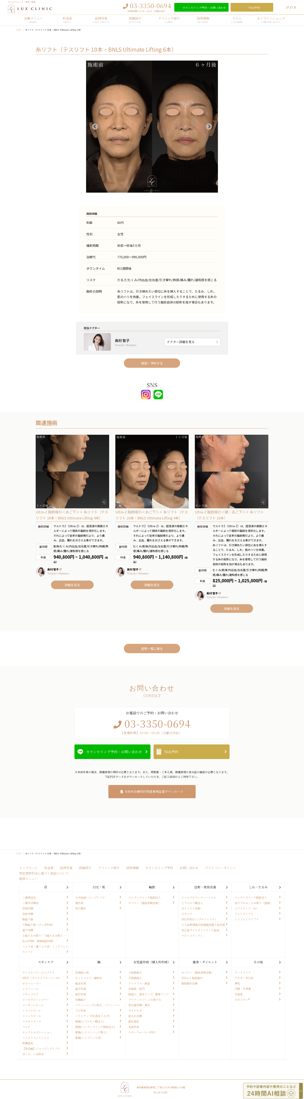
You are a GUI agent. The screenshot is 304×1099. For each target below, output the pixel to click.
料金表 (67, 19)
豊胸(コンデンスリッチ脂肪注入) (95, 1027)
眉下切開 (27, 930)
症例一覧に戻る (152, 648)
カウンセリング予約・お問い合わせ (114, 751)
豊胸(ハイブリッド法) (88, 1038)
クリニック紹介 (169, 19)
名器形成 (133, 1027)
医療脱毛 (27, 1043)
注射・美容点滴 (205, 887)
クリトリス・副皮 (139, 983)
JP (288, 7)
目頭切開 (27, 908)
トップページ (28, 868)
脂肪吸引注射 (189, 983)
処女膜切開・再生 (139, 1005)
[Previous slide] (95, 126)
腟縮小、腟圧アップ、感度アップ (148, 994)
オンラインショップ (271, 19)
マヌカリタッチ (31, 1021)
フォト (26, 1027)
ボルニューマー (31, 983)
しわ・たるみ (258, 887)
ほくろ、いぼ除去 (33, 1054)
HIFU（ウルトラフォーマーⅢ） (41, 978)
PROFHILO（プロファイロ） (199, 919)
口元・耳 (99, 887)
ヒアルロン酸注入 (192, 903)
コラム (237, 19)
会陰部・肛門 (136, 989)
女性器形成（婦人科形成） (152, 962)
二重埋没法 (29, 897)
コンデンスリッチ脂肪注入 (144, 897)
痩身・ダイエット (205, 962)
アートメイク (243, 972)
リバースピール (31, 1016)
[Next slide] (209, 126)
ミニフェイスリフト (247, 919)
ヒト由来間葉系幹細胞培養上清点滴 (203, 925)
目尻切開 (27, 914)
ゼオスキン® (242, 1000)
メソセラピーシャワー (35, 1000)
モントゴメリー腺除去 (88, 978)
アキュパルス (30, 994)
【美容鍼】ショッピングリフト (41, 1048)
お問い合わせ (189, 868)
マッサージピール (33, 1005)
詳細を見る (72, 585)
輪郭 (152, 887)
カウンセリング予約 (159, 868)
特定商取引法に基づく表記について (44, 873)
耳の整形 (80, 908)
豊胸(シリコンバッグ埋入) (91, 1032)
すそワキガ (135, 1010)
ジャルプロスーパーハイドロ (198, 897)
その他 (258, 962)
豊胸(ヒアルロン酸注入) (89, 1021)
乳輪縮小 (80, 1000)
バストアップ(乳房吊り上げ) (92, 1016)
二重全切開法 (30, 903)
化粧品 (239, 994)
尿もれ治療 (135, 1016)
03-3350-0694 (150, 5)
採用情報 (203, 19)
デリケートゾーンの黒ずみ (144, 1000)
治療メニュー (33, 19)
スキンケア (46, 962)
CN (294, 7)
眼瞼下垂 (27, 919)
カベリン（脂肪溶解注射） (144, 903)
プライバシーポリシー (220, 868)
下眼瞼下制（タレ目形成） (38, 925)
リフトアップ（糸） (247, 908)
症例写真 (101, 19)
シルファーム (30, 989)
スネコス (186, 914)
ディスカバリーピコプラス (38, 972)
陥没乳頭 (80, 983)
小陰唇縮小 (135, 972)
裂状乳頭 (80, 994)
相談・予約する (152, 363)
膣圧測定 (133, 1021)
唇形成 (79, 903)
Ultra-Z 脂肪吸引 (192, 978)
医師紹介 (135, 19)
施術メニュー (28, 878)
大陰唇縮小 (135, 978)
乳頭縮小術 (82, 972)
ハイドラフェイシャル (35, 1038)
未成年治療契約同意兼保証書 (153, 791)
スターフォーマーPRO (141, 1032)
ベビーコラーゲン (192, 935)
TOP (18, 29)
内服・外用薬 (243, 989)
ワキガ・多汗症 (244, 978)
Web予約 (171, 751)
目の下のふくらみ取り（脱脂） (254, 903)
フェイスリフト (244, 914)
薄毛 (237, 983)
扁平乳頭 (80, 989)
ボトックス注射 (190, 908)
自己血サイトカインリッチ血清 (200, 930)
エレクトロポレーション (37, 1032)
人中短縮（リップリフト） (91, 897)
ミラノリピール (31, 1010)
